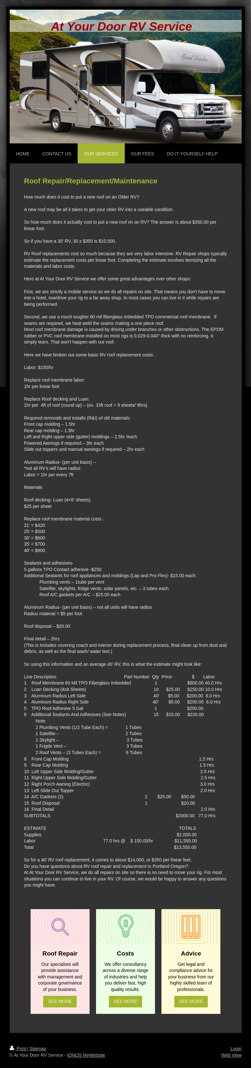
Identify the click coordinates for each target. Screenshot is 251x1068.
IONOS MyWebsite (86, 1055)
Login (235, 1048)
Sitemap (38, 1048)
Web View (231, 1055)
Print (18, 1048)
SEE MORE (60, 1001)
